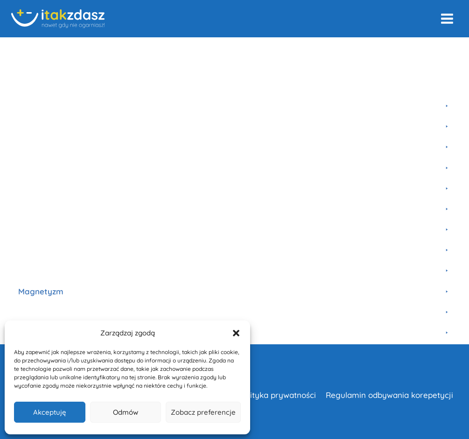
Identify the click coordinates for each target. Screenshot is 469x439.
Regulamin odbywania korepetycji (389, 395)
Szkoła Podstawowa (132, 50)
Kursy (50, 50)
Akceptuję (49, 412)
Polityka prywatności (277, 395)
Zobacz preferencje (203, 412)
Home (20, 50)
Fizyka (80, 50)
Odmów (125, 412)
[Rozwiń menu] (447, 18)
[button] (236, 333)
